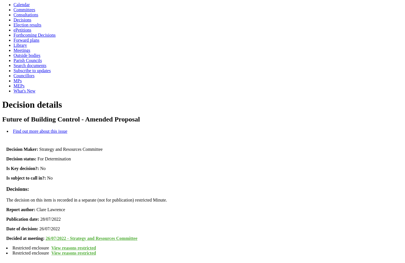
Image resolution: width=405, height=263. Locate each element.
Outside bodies (27, 55)
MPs (18, 80)
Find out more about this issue (40, 131)
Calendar (22, 4)
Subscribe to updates (32, 70)
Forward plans (26, 40)
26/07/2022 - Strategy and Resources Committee (91, 238)
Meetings (22, 50)
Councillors (24, 75)
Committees (24, 9)
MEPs (19, 85)
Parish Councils (28, 60)
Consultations (26, 14)
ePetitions (22, 30)
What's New (24, 91)
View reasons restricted (73, 248)
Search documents (30, 65)
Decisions (22, 19)
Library (20, 45)
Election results (27, 25)
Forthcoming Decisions (35, 35)
